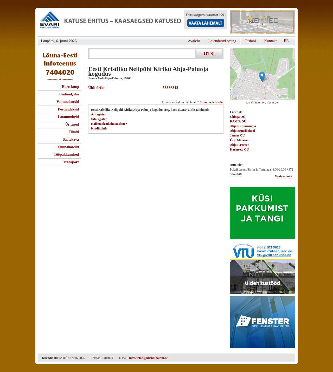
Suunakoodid (68, 147)
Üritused (72, 124)
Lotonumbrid (68, 117)
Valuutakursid (67, 102)
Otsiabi (250, 41)
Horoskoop (70, 87)
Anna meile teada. (211, 102)
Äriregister (98, 114)
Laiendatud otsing (222, 41)
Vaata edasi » (283, 176)
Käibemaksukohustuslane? (109, 124)
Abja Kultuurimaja (243, 126)
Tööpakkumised (66, 154)
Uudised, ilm (69, 94)
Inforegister (99, 119)
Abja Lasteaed (239, 145)
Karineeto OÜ (239, 149)
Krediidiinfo (99, 128)
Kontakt (270, 41)
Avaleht (194, 41)
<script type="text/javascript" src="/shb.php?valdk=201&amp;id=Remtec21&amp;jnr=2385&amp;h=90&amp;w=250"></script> (262, 22)
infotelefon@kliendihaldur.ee (148, 358)
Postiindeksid (68, 109)
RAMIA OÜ (238, 121)
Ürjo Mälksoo (239, 140)
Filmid (73, 132)
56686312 (169, 88)
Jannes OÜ (237, 135)
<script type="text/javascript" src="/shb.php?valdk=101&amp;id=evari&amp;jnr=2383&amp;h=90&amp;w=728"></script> (132, 22)
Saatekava (71, 139)
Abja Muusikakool (242, 131)
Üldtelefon (97, 88)
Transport (71, 162)
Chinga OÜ (237, 117)
